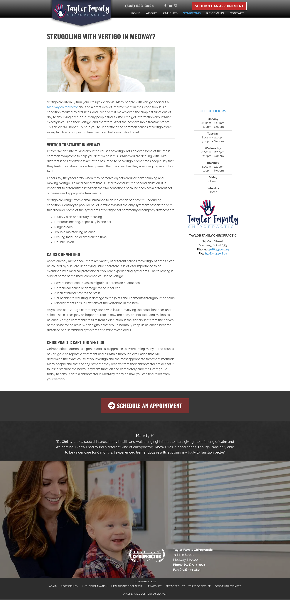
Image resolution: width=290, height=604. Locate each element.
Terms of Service (199, 586)
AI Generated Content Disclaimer (145, 593)
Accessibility (69, 586)
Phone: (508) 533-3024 (189, 564)
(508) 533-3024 (139, 6)
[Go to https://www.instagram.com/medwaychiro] (175, 6)
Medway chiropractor (62, 107)
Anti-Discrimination (94, 586)
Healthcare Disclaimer (126, 586)
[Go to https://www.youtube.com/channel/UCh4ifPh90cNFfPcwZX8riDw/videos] (170, 6)
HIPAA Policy (154, 586)
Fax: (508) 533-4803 (187, 569)
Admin (53, 586)
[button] (145, 405)
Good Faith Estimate (228, 586)
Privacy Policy (175, 586)
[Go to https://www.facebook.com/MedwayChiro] (165, 6)
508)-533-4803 (216, 253)
